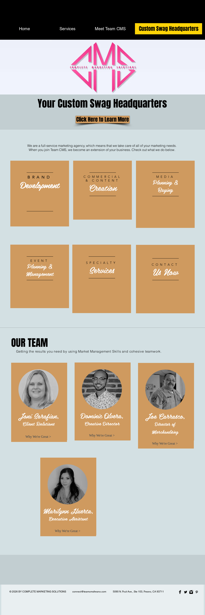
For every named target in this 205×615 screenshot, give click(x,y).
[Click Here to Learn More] (103, 119)
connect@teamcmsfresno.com (89, 591)
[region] (39, 193)
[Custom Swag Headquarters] (168, 28)
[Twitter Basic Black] (185, 592)
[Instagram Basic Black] (191, 592)
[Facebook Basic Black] (180, 592)
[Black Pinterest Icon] (197, 592)
